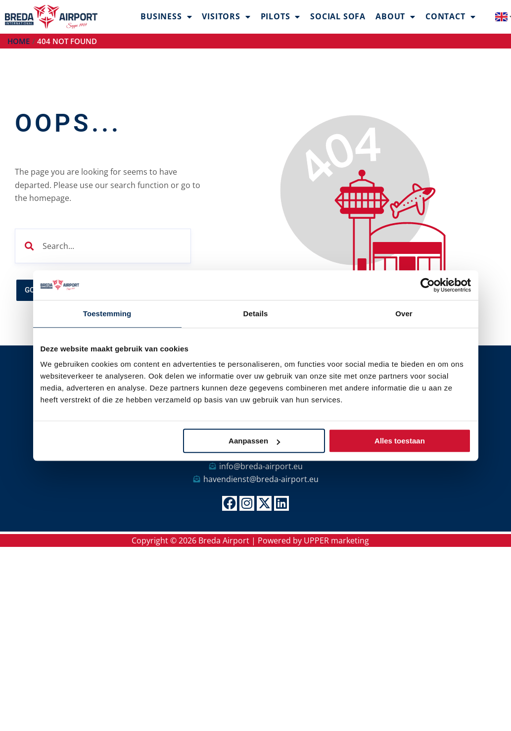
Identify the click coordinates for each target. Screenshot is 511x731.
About (395, 17)
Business (166, 17)
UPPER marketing (336, 540)
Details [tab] (255, 313)
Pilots (281, 17)
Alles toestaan (399, 441)
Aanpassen (254, 441)
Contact (450, 17)
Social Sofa (338, 16)
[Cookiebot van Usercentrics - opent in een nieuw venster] (427, 285)
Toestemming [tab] (107, 313)
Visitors (226, 17)
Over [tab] (404, 313)
